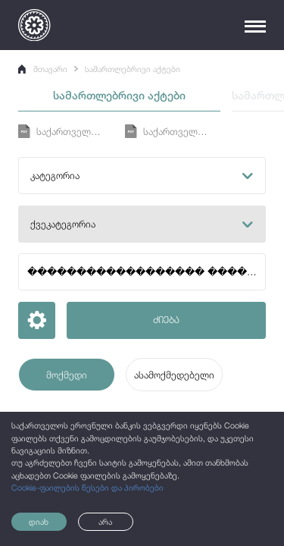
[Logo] (34, 25)
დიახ (38, 521)
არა (105, 521)
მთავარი (42, 69)
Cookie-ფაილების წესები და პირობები (87, 487)
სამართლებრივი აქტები (132, 69)
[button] (141, 175)
